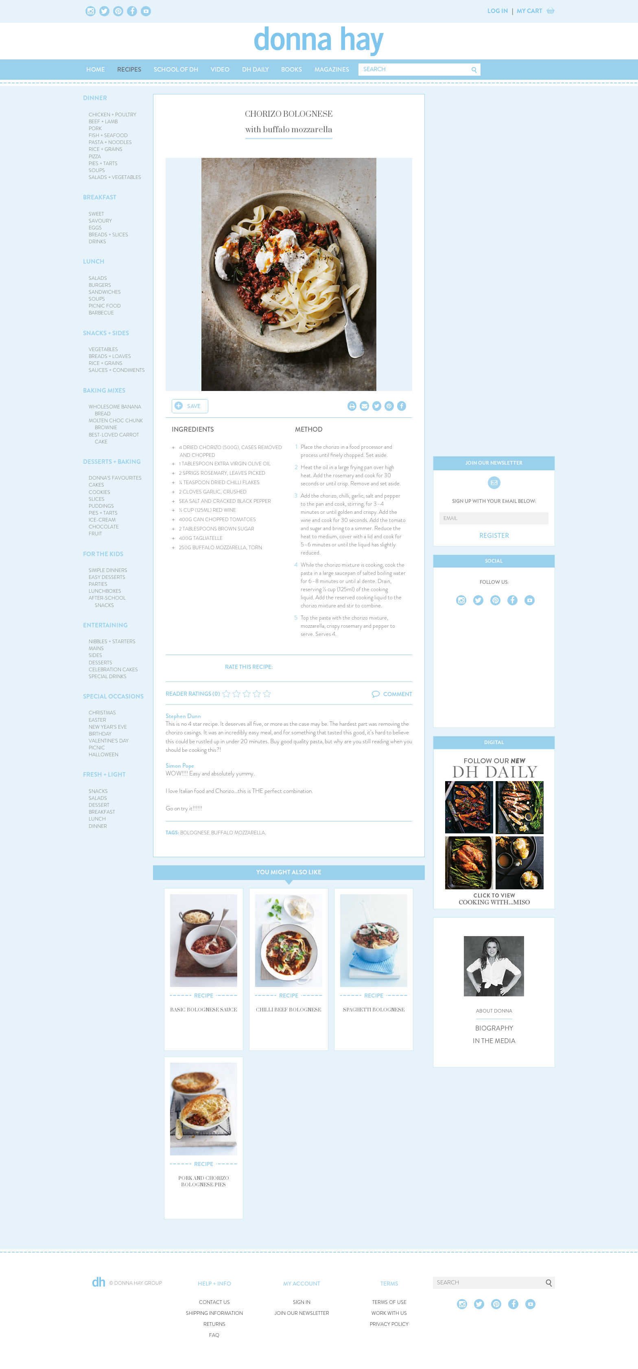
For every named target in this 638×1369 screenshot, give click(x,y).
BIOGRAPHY (494, 1028)
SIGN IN (301, 1302)
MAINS (96, 648)
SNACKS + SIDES (106, 333)
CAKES (96, 485)
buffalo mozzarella (238, 833)
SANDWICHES (105, 292)
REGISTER (494, 536)
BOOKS (291, 69)
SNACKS (98, 791)
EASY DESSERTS (107, 577)
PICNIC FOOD (105, 306)
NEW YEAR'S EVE (108, 727)
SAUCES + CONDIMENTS (117, 370)
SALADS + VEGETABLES (115, 177)
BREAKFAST (99, 197)
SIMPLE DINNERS (108, 570)
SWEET (96, 214)
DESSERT (99, 805)
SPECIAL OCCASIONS (113, 696)
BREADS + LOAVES (110, 356)
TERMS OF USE (389, 1302)
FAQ (214, 1335)
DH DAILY (255, 69)
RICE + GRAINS (105, 149)
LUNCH (94, 261)
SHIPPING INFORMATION (214, 1313)
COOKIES (99, 492)
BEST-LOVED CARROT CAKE (114, 438)
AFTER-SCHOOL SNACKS (107, 601)
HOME (95, 69)
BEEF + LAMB (103, 121)
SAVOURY (100, 221)
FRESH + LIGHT (104, 774)
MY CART (529, 11)
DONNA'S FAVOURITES (115, 478)
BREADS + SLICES (108, 234)
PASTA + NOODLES (110, 142)
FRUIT (95, 533)
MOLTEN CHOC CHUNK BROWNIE (116, 424)
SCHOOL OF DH (176, 69)
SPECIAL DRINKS (108, 676)
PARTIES (98, 584)
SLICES (97, 499)
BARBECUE (101, 313)
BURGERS (100, 285)
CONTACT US (214, 1302)
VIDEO (220, 69)
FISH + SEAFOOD (108, 135)
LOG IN (497, 11)
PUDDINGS (101, 506)
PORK (95, 128)
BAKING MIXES (104, 390)
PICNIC (97, 747)
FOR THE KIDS (103, 554)
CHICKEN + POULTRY (112, 114)
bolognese (195, 833)
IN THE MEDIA (494, 1041)
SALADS (98, 278)
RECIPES (129, 69)
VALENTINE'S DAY (109, 741)
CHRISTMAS (102, 712)
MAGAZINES (332, 69)
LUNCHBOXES (105, 591)
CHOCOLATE (104, 527)
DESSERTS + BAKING (112, 461)
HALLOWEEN (103, 754)
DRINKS (97, 241)
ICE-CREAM (102, 520)
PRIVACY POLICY (389, 1324)
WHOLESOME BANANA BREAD (115, 410)
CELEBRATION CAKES (113, 669)
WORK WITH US (389, 1313)
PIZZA (95, 156)
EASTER (97, 720)
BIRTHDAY (100, 734)
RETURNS (214, 1324)
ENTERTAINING (105, 625)
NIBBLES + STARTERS (112, 641)
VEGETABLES (103, 349)
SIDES (95, 655)
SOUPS (97, 170)
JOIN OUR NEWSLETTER (302, 1313)
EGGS (95, 227)
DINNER (95, 98)
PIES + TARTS (103, 163)
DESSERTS (100, 662)
